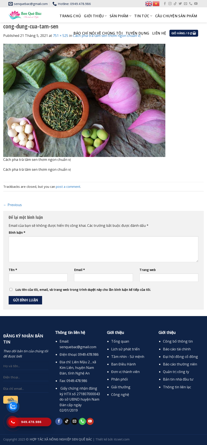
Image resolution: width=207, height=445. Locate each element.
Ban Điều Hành (123, 364)
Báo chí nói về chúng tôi (98, 33)
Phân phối (119, 379)
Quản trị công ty (176, 371)
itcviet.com (122, 439)
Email (79, 270)
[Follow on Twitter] (180, 4)
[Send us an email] (185, 4)
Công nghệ (120, 394)
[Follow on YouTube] (196, 4)
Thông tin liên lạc (177, 387)
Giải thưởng (120, 387)
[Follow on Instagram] (170, 4)
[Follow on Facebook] (164, 4)
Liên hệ (159, 33)
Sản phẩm (120, 16)
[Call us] (190, 4)
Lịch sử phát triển (125, 349)
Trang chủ (70, 16)
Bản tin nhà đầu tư (178, 379)
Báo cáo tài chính (177, 349)
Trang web (147, 270)
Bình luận (17, 232)
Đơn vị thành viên (125, 371)
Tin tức (143, 16)
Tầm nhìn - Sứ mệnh (127, 356)
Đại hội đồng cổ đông (180, 356)
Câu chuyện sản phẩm (176, 16)
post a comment (68, 186)
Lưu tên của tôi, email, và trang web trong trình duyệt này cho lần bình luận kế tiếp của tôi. (83, 290)
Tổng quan (120, 341)
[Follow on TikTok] (175, 4)
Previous (12, 204)
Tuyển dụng (137, 33)
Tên (13, 270)
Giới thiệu (95, 16)
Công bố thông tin (178, 341)
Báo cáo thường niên (180, 364)
